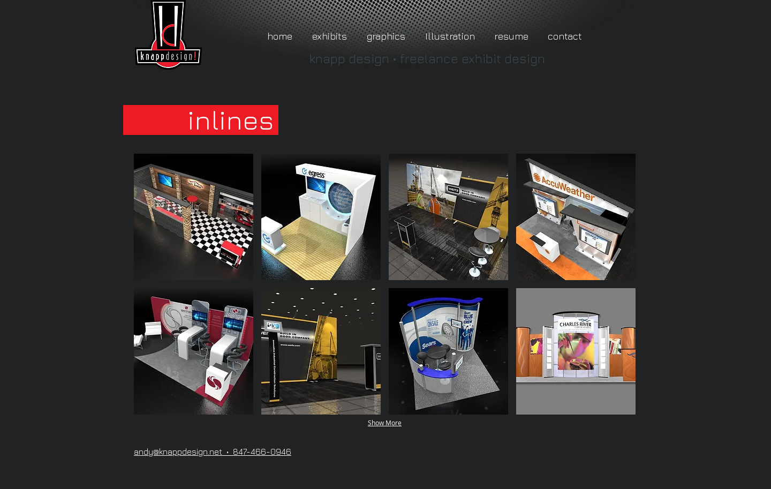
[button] (193, 217)
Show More (385, 422)
